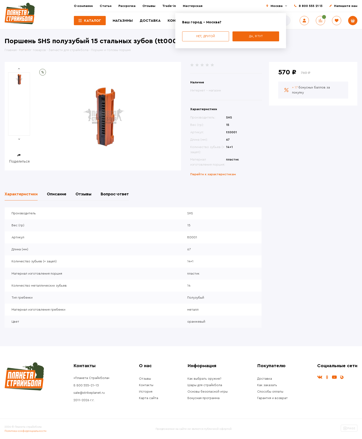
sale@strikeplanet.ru (89, 392)
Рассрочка (127, 6)
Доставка (150, 20)
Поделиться (19, 161)
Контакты (146, 385)
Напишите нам (345, 6)
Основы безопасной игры (207, 391)
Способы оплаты (270, 391)
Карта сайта (148, 398)
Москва (277, 6)
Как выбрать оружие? (204, 378)
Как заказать (267, 385)
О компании (83, 6)
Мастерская (192, 6)
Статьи (106, 6)
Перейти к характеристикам (213, 174)
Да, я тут (256, 36)
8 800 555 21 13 (311, 6)
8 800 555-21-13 (86, 385)
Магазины (123, 20)
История (145, 391)
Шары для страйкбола (204, 385)
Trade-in (169, 6)
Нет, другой (205, 36)
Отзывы (148, 6)
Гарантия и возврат (272, 398)
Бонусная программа (203, 398)
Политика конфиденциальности (25, 431)
